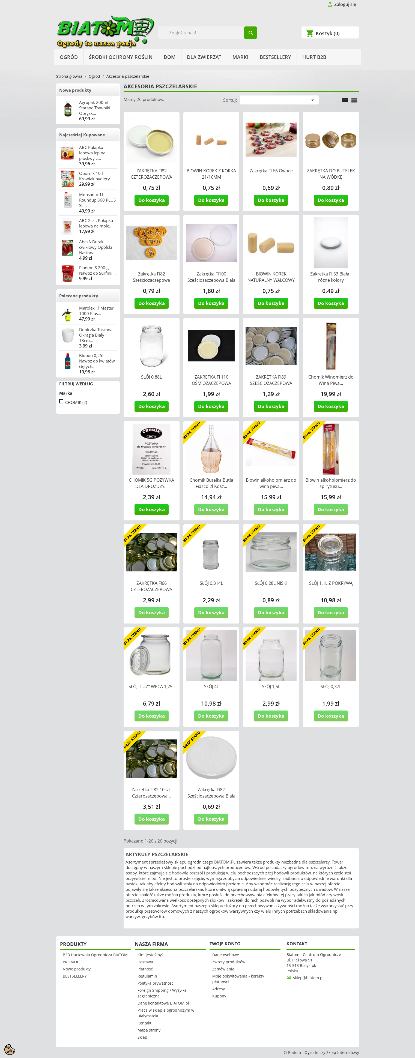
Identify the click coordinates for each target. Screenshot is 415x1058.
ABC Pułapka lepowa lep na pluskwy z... (92, 153)
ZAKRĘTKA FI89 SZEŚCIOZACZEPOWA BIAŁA (271, 383)
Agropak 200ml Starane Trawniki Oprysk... (94, 108)
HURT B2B (314, 57)
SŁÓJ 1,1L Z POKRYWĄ (331, 583)
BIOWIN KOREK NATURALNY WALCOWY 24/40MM (271, 280)
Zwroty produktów (228, 961)
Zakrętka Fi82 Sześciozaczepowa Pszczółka (151, 280)
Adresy (218, 988)
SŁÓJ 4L (211, 687)
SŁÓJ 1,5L (271, 687)
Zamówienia (223, 969)
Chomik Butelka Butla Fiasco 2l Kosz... (211, 483)
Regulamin (147, 976)
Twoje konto (225, 944)
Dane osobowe (225, 954)
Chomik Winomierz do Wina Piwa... (331, 380)
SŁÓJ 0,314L (211, 583)
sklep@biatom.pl (308, 977)
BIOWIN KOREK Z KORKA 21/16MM (211, 174)
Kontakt (144, 1023)
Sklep (142, 1037)
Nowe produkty (75, 90)
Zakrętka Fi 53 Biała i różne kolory (330, 277)
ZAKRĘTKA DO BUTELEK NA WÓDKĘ (331, 174)
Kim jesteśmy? (150, 954)
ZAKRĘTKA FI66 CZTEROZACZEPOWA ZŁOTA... (151, 589)
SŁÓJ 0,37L (331, 687)
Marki (240, 57)
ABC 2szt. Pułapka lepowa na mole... (96, 223)
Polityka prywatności (156, 983)
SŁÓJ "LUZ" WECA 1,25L (152, 687)
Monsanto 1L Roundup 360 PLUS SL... (97, 200)
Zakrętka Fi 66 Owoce (271, 171)
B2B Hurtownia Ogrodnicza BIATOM (95, 954)
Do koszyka (151, 200)
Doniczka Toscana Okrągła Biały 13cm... (95, 335)
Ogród (69, 57)
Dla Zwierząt (204, 57)
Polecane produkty (78, 295)
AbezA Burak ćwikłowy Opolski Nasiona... (95, 247)
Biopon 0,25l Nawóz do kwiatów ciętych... (97, 361)
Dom (170, 57)
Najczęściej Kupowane (82, 134)
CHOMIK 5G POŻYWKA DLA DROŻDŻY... (151, 483)
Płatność (145, 969)
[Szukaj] (207, 32)
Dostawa (145, 961)
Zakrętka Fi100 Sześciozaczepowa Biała (211, 277)
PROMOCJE (73, 961)
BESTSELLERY (275, 57)
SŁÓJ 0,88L (151, 377)
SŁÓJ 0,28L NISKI (271, 583)
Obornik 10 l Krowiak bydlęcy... (96, 175)
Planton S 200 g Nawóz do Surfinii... (97, 270)
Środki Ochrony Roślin (121, 57)
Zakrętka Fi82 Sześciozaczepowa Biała (211, 793)
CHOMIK (76, 402)
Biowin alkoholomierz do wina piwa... (271, 483)
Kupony (219, 996)
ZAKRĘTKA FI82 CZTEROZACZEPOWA (151, 174)
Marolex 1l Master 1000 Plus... (96, 310)
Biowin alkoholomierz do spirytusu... (331, 483)
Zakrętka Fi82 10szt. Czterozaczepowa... (151, 793)
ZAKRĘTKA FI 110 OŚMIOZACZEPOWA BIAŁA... (211, 383)
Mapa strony (149, 1030)
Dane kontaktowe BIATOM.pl (163, 1003)
